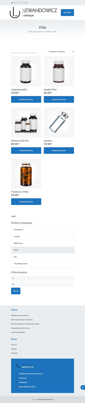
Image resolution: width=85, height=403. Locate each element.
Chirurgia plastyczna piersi (22, 320)
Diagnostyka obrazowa (20, 328)
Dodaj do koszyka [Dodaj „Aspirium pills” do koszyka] (26, 99)
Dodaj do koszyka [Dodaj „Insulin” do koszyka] (59, 150)
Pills (16, 250)
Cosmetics (18, 229)
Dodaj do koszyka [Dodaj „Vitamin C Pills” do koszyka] (26, 202)
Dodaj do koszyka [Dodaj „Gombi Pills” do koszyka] (59, 99)
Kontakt (14, 353)
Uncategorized (20, 263)
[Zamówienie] (60, 51)
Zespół (14, 349)
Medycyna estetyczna (20, 315)
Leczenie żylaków (18, 332)
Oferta (14, 345)
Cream (17, 236)
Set (15, 257)
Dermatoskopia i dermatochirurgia (25, 324)
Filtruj (15, 291)
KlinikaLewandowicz (45, 399)
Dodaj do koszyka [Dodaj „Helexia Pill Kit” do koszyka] (26, 150)
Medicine (18, 243)
